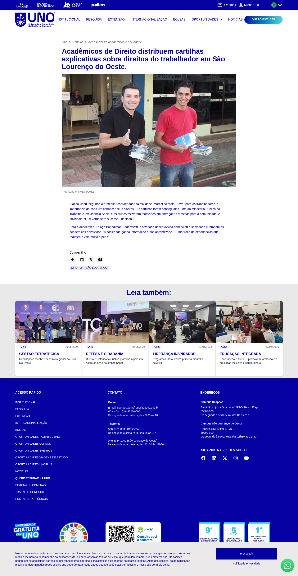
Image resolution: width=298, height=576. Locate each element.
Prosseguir (246, 553)
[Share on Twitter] (91, 259)
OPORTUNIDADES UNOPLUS (33, 464)
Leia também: (149, 292)
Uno (64, 42)
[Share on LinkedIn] (82, 259)
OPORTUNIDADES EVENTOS (33, 450)
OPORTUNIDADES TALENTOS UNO (37, 436)
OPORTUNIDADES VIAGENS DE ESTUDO (41, 457)
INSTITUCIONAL (25, 402)
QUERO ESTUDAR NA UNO (32, 478)
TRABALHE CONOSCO (29, 492)
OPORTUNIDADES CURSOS (33, 443)
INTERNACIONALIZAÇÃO (31, 422)
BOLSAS (20, 429)
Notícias (78, 42)
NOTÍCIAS (21, 471)
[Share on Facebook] (100, 259)
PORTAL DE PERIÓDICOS (31, 498)
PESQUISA (22, 409)
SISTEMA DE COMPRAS (30, 485)
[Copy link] (73, 259)
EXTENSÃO (22, 416)
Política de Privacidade (246, 563)
